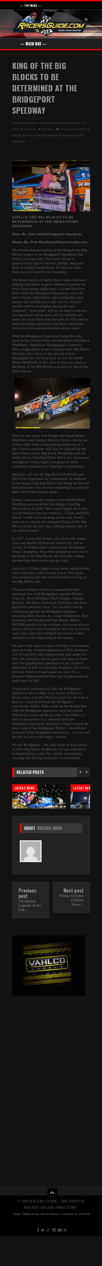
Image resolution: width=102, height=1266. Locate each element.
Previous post (28, 923)
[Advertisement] (51, 1065)
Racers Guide (50, 858)
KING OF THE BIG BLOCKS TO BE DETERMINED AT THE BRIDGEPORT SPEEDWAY (44, 88)
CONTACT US (69, 1244)
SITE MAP (84, 1244)
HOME (17, 1244)
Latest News (73, 122)
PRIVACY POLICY (50, 1244)
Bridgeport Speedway (54, 122)
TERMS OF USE (30, 1244)
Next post (74, 920)
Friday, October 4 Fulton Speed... (72, 930)
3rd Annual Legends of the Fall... (30, 935)
